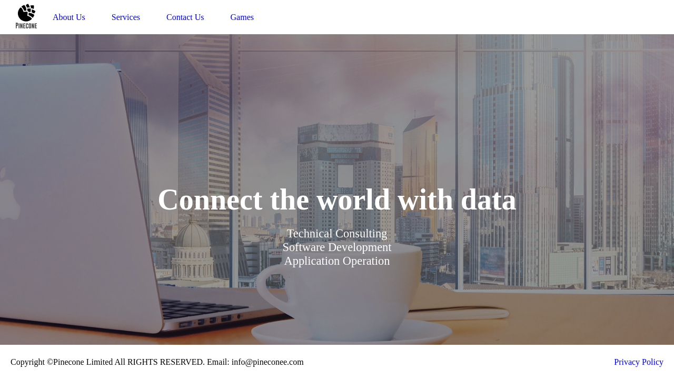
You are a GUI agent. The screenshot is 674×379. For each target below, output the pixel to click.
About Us (69, 17)
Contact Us (185, 17)
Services (126, 17)
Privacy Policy (638, 361)
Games (242, 17)
